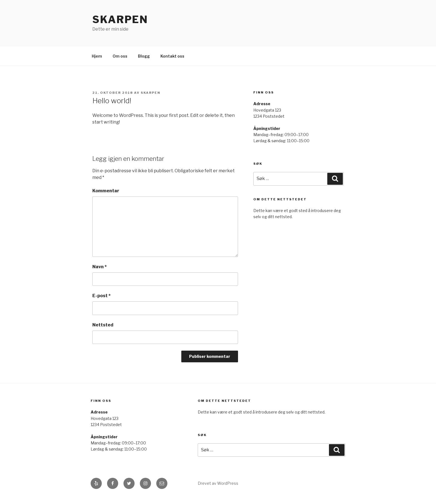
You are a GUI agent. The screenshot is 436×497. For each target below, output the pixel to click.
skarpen (150, 93)
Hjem (97, 56)
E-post (101, 295)
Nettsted (102, 325)
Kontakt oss (172, 56)
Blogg (144, 56)
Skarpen (120, 19)
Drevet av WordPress (218, 483)
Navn (99, 266)
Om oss (120, 56)
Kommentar (105, 190)
